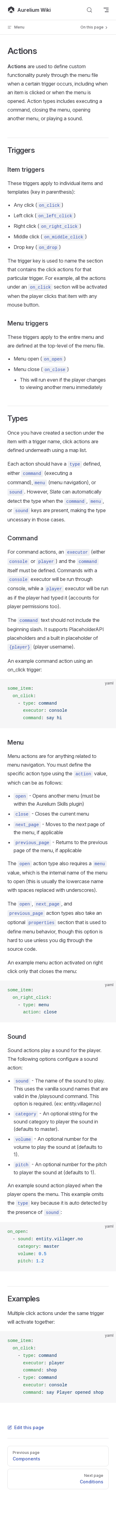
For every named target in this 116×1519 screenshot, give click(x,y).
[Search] (89, 10)
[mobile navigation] (106, 10)
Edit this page (25, 1427)
